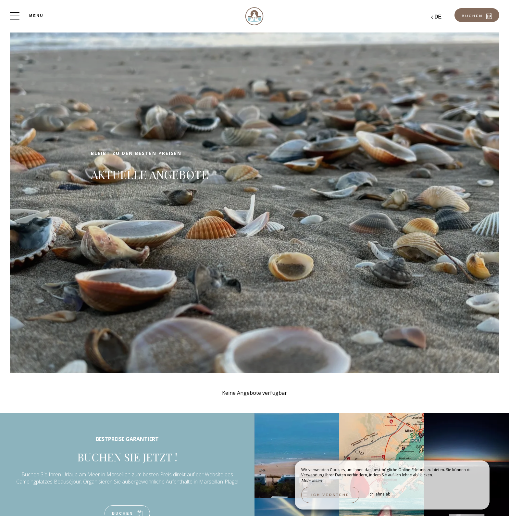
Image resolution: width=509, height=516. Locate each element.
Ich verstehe (330, 495)
